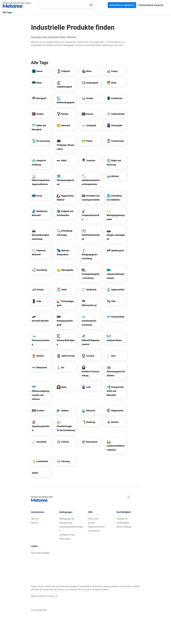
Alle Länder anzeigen (40, 553)
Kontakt (91, 523)
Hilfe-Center (93, 519)
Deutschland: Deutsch (150, 5)
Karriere (34, 523)
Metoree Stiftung (124, 527)
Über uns (35, 519)
